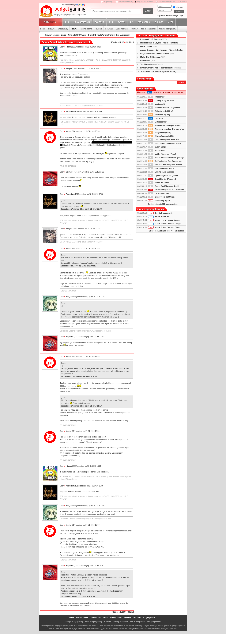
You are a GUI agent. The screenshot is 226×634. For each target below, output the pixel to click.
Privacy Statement (120, 622)
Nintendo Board (59, 35)
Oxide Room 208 (162, 217)
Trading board (116, 617)
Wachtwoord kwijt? (172, 16)
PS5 (67, 22)
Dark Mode (183, 2)
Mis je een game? (148, 29)
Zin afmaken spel (158, 193)
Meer (171, 22)
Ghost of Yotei (148, 46)
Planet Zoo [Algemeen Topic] (163, 186)
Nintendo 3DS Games (77, 35)
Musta (68, 131)
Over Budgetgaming (93, 622)
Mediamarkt (156, 104)
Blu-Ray (159, 22)
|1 (120, 42)
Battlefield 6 (147, 61)
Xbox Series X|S (82, 22)
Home (42, 29)
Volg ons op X (108, 2)
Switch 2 (100, 22)
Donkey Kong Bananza (161, 100)
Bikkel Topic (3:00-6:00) (161, 197)
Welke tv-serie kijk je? (160, 111)
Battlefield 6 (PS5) (159, 115)
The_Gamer (71, 297)
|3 (123, 42)
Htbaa (68, 47)
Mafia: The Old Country (152, 57)
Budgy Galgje (157, 147)
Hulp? (181, 16)
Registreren (161, 16)
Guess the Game (158, 183)
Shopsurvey (63, 29)
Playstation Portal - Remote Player (157, 54)
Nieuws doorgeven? (167, 29)
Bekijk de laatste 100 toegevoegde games (166, 231)
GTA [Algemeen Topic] (161, 168)
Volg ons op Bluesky (125, 2)
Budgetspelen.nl (154, 622)
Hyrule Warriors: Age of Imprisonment (160, 68)
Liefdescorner (157, 122)
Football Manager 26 (164, 213)
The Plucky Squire (151, 64)
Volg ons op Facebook (145, 2)
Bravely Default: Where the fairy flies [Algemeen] (108, 35)
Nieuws (51, 29)
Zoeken (181, 83)
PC (131, 22)
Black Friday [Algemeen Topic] (164, 143)
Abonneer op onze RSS (167, 2)
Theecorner (156, 97)
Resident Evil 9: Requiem (153, 39)
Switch (122, 22)
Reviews (98, 29)
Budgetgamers (122, 29)
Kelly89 (69, 68)
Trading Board (86, 29)
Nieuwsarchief (82, 617)
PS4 (111, 22)
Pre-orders (144, 22)
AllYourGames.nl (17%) (161, 136)
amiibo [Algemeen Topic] (162, 154)
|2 (122, 42)
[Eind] (131, 42)
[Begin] (114, 42)
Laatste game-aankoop (161, 172)
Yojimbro (70, 172)
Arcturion (70, 111)
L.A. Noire (155, 118)
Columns (109, 29)
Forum (73, 29)
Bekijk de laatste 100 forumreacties (162, 204)
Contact (134, 29)
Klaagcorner (156, 150)
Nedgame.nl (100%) (159, 133)
